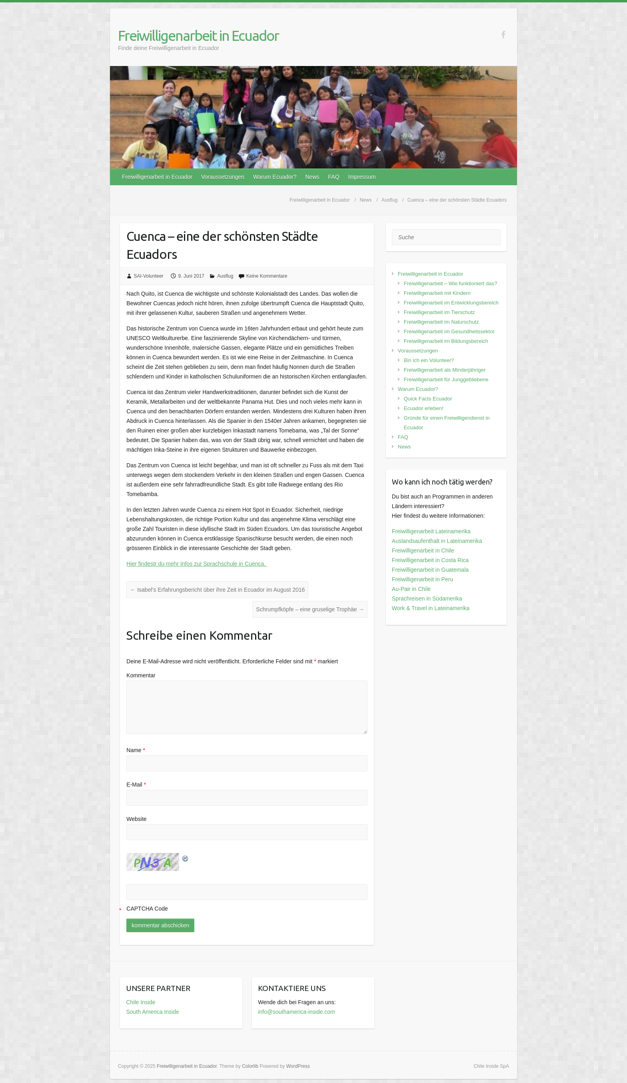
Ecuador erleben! (423, 408)
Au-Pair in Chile (411, 589)
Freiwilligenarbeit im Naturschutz (441, 322)
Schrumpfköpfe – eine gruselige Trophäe (310, 609)
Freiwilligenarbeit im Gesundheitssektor (449, 331)
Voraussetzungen (222, 177)
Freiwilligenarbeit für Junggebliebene (446, 379)
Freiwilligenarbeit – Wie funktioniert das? (450, 283)
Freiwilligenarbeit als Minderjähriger (444, 370)
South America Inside (152, 1012)
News (312, 177)
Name (135, 750)
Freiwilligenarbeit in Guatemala (430, 570)
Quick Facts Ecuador (428, 399)
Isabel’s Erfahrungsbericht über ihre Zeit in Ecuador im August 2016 (217, 590)
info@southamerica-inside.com (296, 1012)
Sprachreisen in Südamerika (427, 598)
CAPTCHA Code (147, 908)
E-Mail (136, 784)
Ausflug (225, 276)
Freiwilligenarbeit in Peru (422, 579)
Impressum (362, 177)
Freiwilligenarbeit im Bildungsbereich (446, 341)
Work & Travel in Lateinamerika (430, 608)
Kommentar (140, 675)
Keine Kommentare (267, 276)
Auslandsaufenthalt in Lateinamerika (437, 541)
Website (136, 819)
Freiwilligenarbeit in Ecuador (198, 35)
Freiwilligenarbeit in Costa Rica (430, 560)
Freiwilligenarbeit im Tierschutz (439, 312)
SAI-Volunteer (149, 276)
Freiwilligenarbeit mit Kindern (437, 293)
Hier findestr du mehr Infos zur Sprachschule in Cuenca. (196, 564)
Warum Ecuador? (274, 177)
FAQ (333, 177)
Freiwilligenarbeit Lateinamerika (431, 531)
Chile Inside (140, 1002)
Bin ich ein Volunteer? (429, 360)
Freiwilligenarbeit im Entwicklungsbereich (451, 303)
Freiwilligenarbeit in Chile (423, 550)
